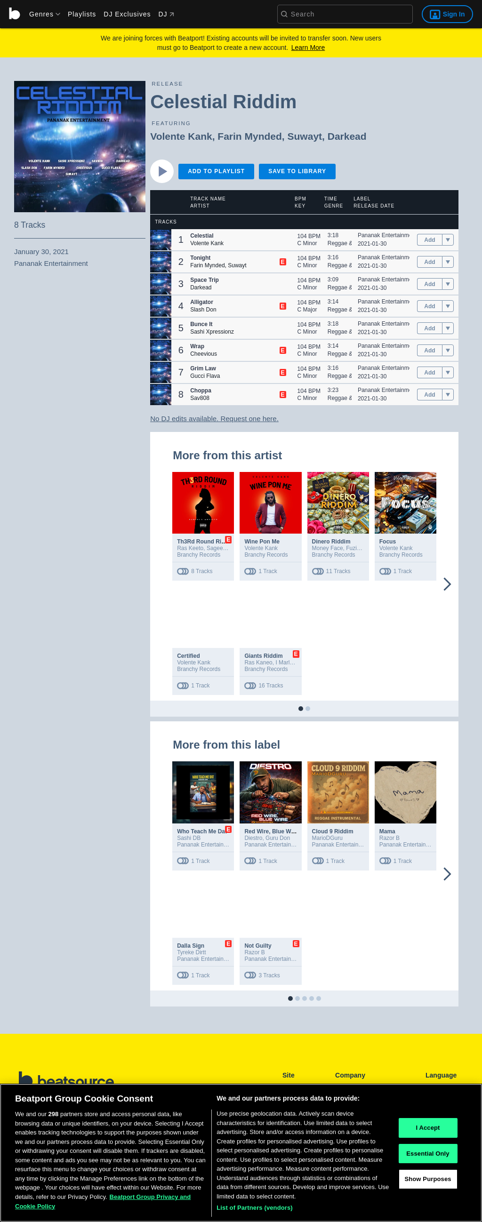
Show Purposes (427, 1181)
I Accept (428, 1130)
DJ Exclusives (127, 14)
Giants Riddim (263, 656)
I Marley (285, 662)
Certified (188, 656)
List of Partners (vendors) (255, 1210)
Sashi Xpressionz (212, 331)
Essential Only (427, 1155)
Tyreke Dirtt (191, 952)
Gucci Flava (205, 376)
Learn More (308, 47)
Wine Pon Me (262, 541)
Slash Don (203, 309)
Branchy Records (198, 554)
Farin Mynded (249, 136)
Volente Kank (181, 136)
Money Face (327, 548)
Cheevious (203, 354)
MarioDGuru (327, 838)
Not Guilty (257, 945)
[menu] (41, 14)
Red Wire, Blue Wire (271, 831)
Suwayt (305, 136)
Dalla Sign (190, 945)
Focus (387, 541)
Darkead (347, 136)
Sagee (215, 548)
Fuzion (354, 548)
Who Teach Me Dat (202, 831)
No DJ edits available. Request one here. (214, 419)
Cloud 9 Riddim (332, 831)
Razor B (389, 838)
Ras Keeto (190, 548)
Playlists (82, 14)
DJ (166, 14)
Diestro (253, 838)
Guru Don (277, 838)
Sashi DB (189, 838)
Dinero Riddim (331, 541)
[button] (160, 239)
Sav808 (199, 398)
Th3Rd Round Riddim (206, 541)
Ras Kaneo (258, 662)
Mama (387, 831)
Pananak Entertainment (387, 235)
